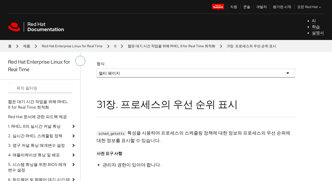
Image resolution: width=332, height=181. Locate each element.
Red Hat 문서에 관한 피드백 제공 (37, 116)
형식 (101, 63)
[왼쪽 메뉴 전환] (80, 61)
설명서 (318, 32)
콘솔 (246, 7)
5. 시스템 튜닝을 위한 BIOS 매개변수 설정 (37, 167)
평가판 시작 (282, 7)
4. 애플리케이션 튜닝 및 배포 (34, 155)
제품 (26, 46)
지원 (233, 7)
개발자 (261, 7)
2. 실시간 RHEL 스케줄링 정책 (35, 136)
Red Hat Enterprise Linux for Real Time (72, 46)
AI (314, 20)
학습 (316, 26)
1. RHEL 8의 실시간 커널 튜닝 (34, 126)
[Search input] (40, 88)
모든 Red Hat (309, 7)
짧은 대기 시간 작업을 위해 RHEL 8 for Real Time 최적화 (171, 46)
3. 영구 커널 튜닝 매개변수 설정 (36, 145)
